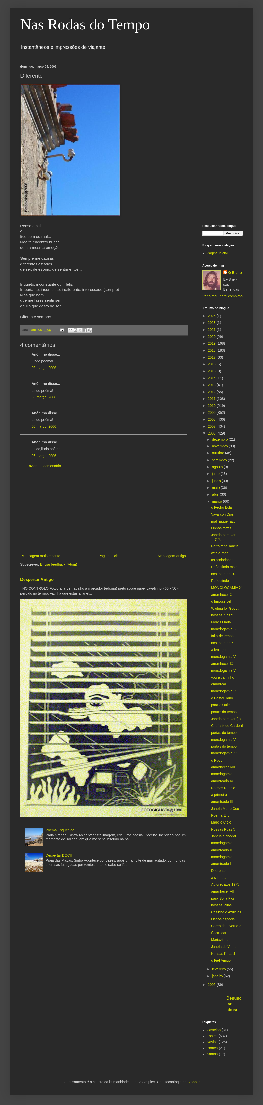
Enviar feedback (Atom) (58, 564)
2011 (212, 399)
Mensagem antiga (172, 556)
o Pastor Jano (222, 698)
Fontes (212, 1036)
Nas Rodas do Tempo (85, 24)
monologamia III (223, 774)
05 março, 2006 (44, 368)
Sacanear (218, 933)
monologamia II (223, 843)
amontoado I (221, 864)
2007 (212, 426)
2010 (212, 406)
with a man (219, 553)
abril (216, 494)
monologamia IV (224, 753)
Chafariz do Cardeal (227, 726)
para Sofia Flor (222, 898)
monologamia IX (224, 629)
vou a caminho (222, 677)
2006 (212, 433)
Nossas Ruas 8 (223, 788)
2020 (212, 337)
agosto (218, 467)
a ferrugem (219, 650)
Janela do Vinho (223, 947)
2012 (212, 392)
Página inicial (109, 556)
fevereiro (219, 969)
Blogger (193, 1082)
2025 (212, 316)
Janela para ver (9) (226, 719)
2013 (212, 385)
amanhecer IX (222, 664)
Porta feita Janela (225, 546)
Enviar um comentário (44, 466)
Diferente (218, 871)
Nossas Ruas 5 (223, 829)
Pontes (212, 1048)
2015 (212, 371)
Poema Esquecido (60, 830)
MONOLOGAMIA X (226, 588)
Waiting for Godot (224, 608)
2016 (212, 364)
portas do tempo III (226, 712)
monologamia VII (224, 670)
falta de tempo (222, 636)
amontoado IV (222, 781)
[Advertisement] (103, 511)
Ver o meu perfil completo (222, 296)
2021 (212, 330)
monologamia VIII (225, 657)
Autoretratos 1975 (225, 884)
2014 (212, 378)
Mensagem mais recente (40, 556)
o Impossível (221, 601)
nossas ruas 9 (222, 615)
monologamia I (222, 857)
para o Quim (221, 705)
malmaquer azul (223, 521)
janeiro (218, 976)
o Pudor (217, 760)
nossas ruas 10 (223, 574)
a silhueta (218, 878)
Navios (212, 1042)
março (217, 501)
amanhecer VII (222, 891)
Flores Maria (221, 622)
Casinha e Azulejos (226, 912)
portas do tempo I (225, 746)
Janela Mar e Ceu (225, 809)
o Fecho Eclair (222, 507)
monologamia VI (224, 691)
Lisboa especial (223, 919)
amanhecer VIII (223, 767)
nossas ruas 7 (222, 643)
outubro (218, 453)
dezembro (220, 439)
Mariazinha (219, 940)
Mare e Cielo (221, 822)
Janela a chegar (223, 836)
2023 (212, 323)
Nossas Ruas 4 (223, 953)
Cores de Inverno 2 (226, 926)
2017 (212, 357)
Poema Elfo (220, 815)
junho (217, 481)
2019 (212, 343)
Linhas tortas (221, 528)
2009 (212, 412)
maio (216, 488)
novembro (220, 446)
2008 (212, 419)
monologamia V (223, 740)
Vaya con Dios (222, 514)
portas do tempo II (225, 733)
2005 (212, 985)
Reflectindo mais (224, 567)
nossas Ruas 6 (223, 905)
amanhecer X (221, 595)
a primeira (219, 795)
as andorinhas (222, 560)
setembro (220, 460)
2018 (212, 350)
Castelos (214, 1030)
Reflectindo (220, 581)
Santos (212, 1054)
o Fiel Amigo (221, 960)
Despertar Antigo (37, 579)
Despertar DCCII (59, 855)
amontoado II (221, 850)
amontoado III (222, 801)
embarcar (218, 684)
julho (216, 474)
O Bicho (235, 273)
